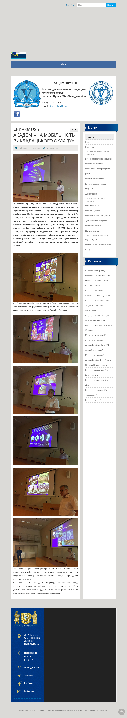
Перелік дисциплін (94, 164)
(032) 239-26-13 (31, 656)
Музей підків (91, 239)
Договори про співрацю (96, 221)
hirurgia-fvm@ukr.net (59, 106)
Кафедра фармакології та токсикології (96, 392)
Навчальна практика (94, 179)
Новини (90, 137)
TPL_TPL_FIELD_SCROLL (121, 712)
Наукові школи (92, 231)
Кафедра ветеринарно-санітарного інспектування (97, 293)
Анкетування (91, 194)
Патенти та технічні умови (97, 215)
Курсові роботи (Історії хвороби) (96, 186)
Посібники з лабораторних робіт (97, 171)
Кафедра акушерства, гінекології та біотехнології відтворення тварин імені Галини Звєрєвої (97, 278)
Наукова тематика (93, 205)
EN (67, 5)
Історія (88, 142)
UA (72, 5)
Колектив (89, 147)
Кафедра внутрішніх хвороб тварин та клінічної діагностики (98, 305)
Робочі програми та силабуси (98, 159)
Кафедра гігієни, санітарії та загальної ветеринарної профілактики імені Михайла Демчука (98, 322)
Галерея (88, 250)
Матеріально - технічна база (98, 245)
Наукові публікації (93, 210)
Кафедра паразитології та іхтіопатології (97, 372)
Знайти (110, 5)
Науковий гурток (93, 226)
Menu (64, 64)
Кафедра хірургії (93, 400)
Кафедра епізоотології (95, 335)
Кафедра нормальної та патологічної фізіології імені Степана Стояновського (98, 360)
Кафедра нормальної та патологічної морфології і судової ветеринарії (97, 345)
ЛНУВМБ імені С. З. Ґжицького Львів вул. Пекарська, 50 (32, 639)
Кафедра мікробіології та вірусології (96, 382)
